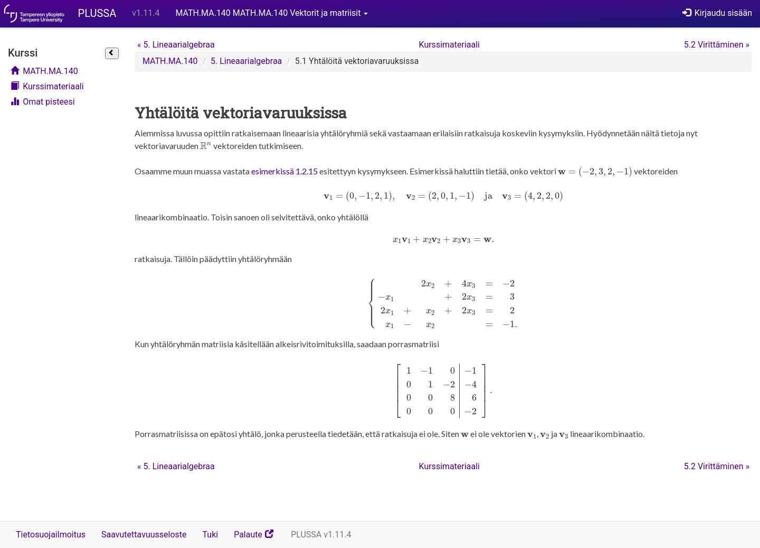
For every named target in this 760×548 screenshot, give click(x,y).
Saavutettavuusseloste (144, 535)
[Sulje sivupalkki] (112, 53)
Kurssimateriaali (47, 86)
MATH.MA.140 (44, 71)
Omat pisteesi (43, 102)
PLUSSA (97, 13)
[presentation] (206, 146)
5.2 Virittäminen (716, 45)
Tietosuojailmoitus (51, 535)
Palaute (258, 538)
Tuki (210, 535)
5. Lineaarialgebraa (176, 45)
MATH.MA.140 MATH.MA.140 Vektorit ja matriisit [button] (271, 13)
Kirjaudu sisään (717, 13)
